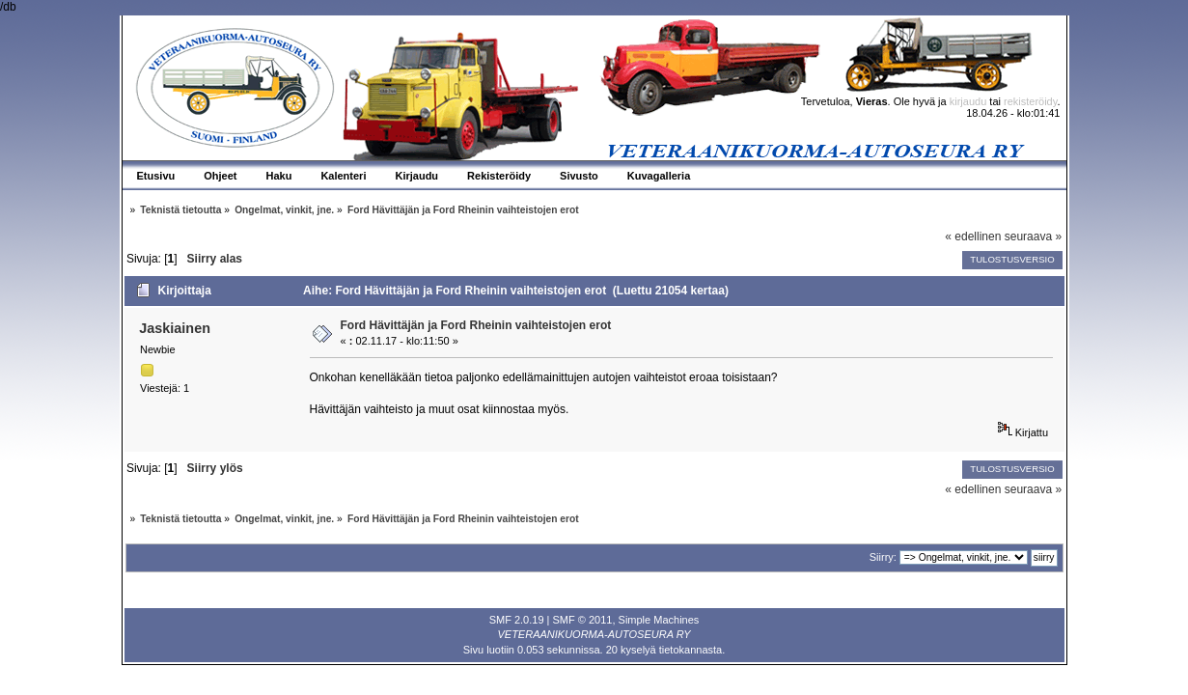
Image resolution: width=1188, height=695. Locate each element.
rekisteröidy (1030, 101)
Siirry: (883, 557)
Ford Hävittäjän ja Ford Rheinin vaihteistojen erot (476, 325)
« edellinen (973, 236)
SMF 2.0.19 (516, 620)
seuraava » (1033, 236)
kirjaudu (968, 101)
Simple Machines (659, 620)
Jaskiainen (174, 328)
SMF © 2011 (583, 620)
